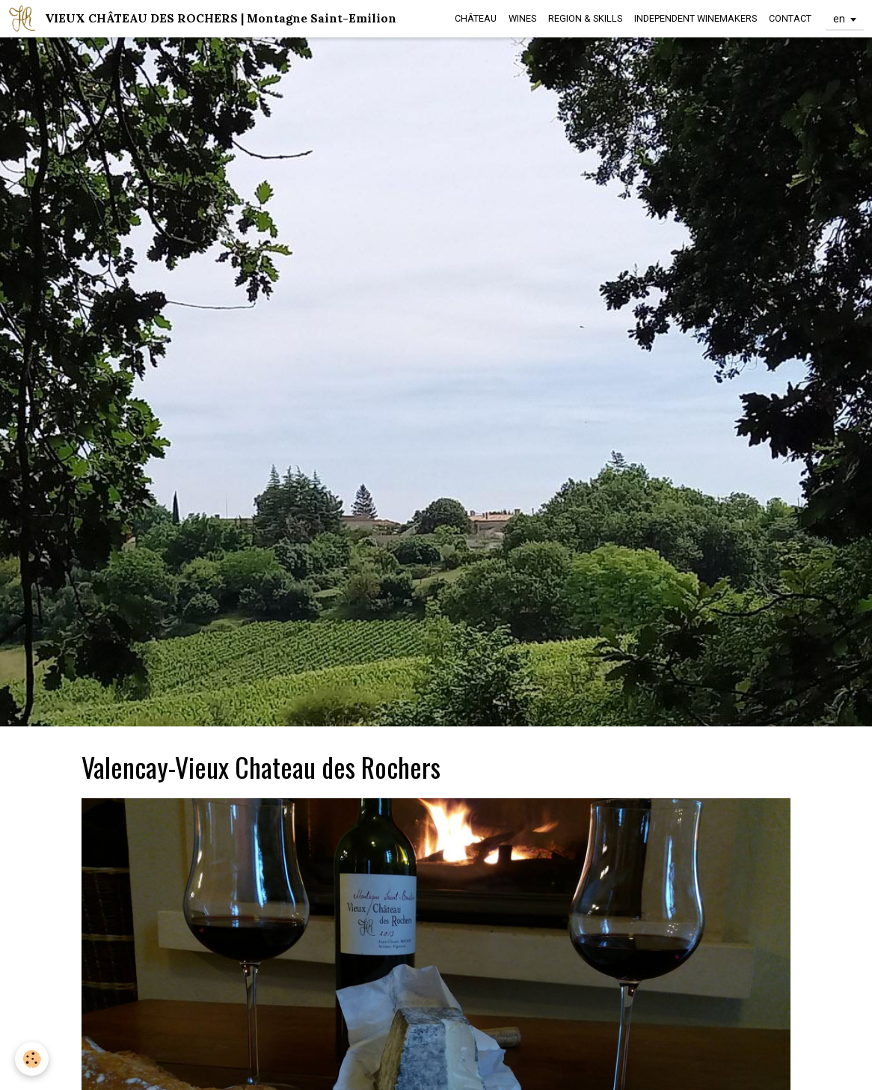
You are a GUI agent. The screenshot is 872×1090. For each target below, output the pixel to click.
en (839, 19)
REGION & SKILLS (585, 18)
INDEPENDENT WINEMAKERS (695, 18)
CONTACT (790, 18)
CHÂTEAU (476, 18)
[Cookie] (32, 1059)
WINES (522, 18)
